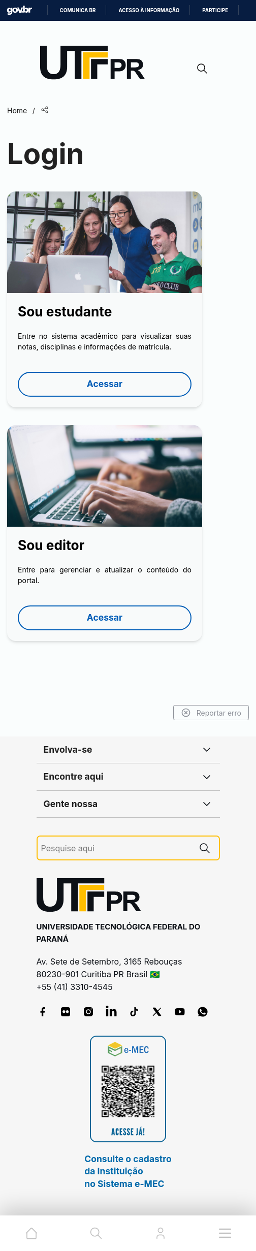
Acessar (104, 383)
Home (17, 110)
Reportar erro (211, 713)
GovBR (19, 10)
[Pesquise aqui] (115, 848)
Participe (215, 10)
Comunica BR (78, 10)
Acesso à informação (148, 10)
